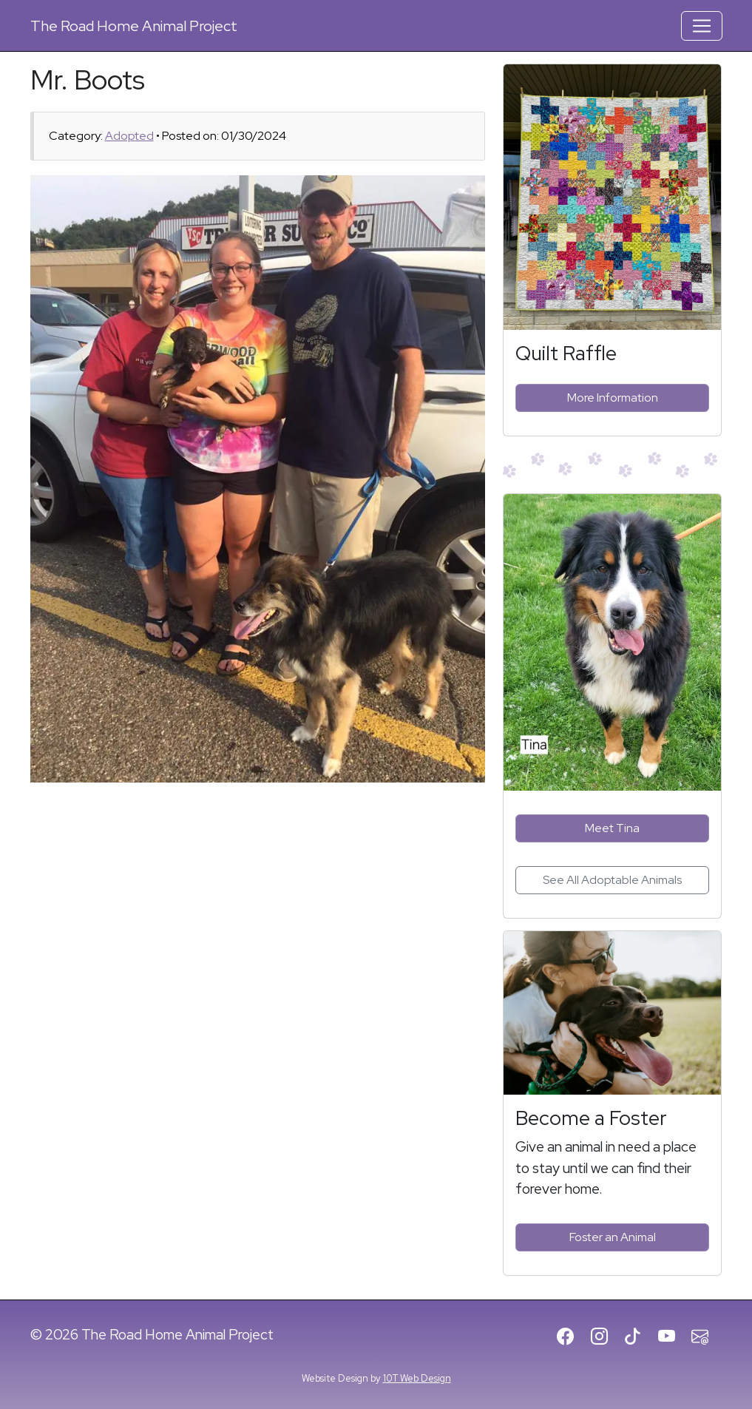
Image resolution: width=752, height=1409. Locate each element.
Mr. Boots (87, 79)
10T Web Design (417, 1378)
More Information (612, 397)
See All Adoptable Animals (612, 880)
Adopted (129, 135)
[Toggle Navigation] (701, 26)
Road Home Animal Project (133, 26)
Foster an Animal (612, 1237)
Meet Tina (612, 828)
